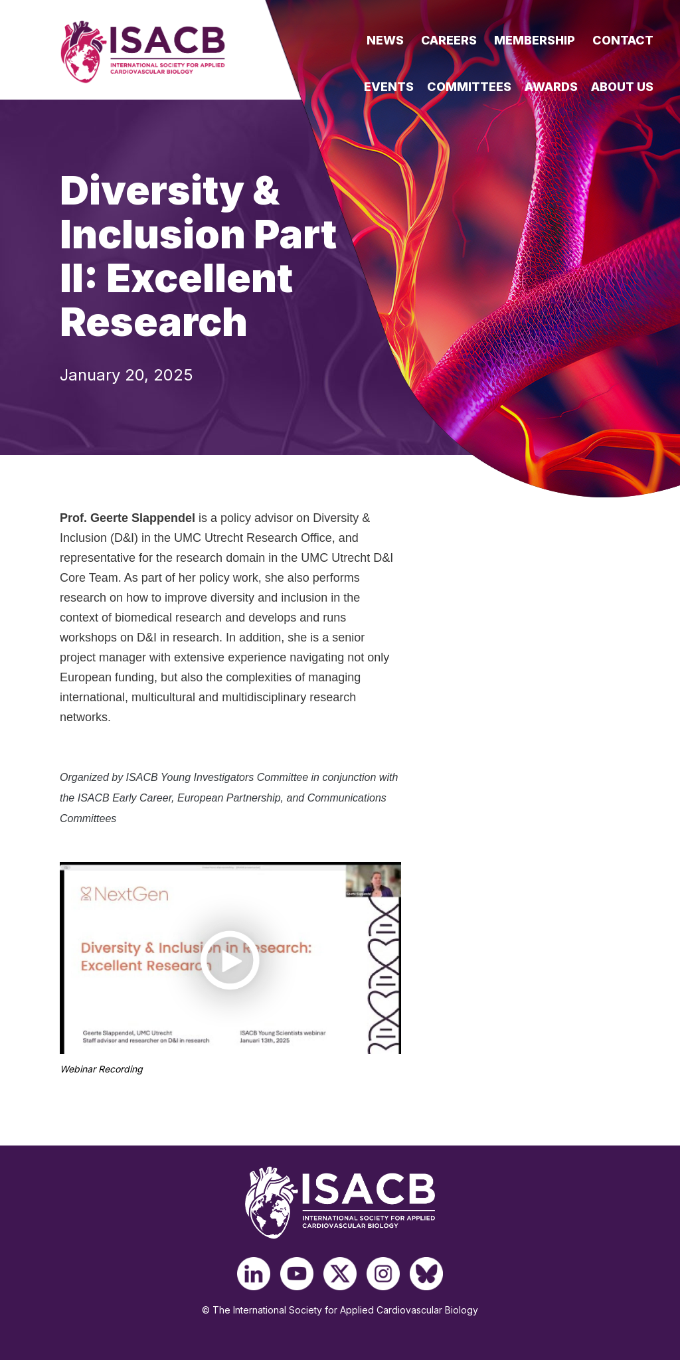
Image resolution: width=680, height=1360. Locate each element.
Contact (622, 40)
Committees (469, 87)
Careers (449, 40)
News (385, 40)
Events (389, 87)
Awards (551, 87)
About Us (622, 87)
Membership (534, 40)
